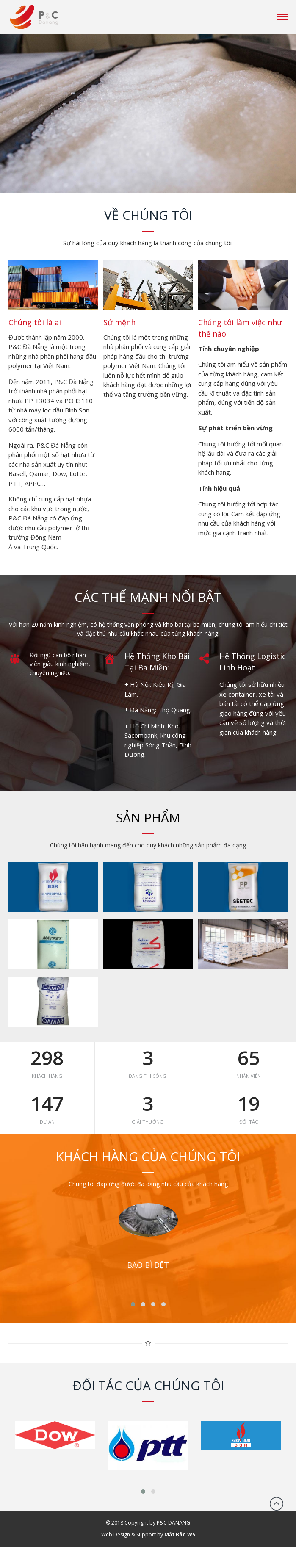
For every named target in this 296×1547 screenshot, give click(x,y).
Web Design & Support (128, 1534)
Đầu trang (276, 1504)
